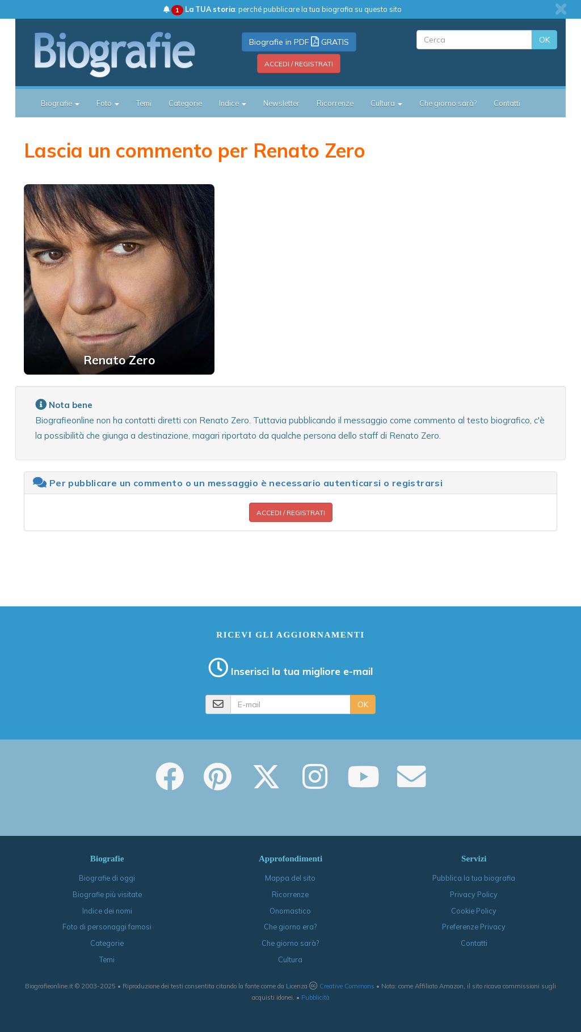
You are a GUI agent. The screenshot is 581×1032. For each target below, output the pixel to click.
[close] (560, 9)
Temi (143, 103)
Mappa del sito (290, 877)
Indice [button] (232, 103)
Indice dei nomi (107, 910)
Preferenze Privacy (474, 926)
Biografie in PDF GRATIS (299, 42)
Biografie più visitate (107, 894)
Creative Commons (346, 986)
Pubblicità (315, 997)
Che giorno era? (290, 926)
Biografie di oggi (107, 877)
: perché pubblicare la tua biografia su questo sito (282, 9)
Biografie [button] (60, 103)
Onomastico (290, 910)
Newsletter (281, 103)
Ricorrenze (335, 103)
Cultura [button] (386, 103)
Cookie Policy (473, 910)
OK (544, 40)
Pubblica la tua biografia (473, 877)
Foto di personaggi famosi (106, 926)
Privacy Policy (474, 894)
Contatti (507, 103)
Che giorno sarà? (448, 103)
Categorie (185, 103)
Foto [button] (107, 103)
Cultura (290, 959)
